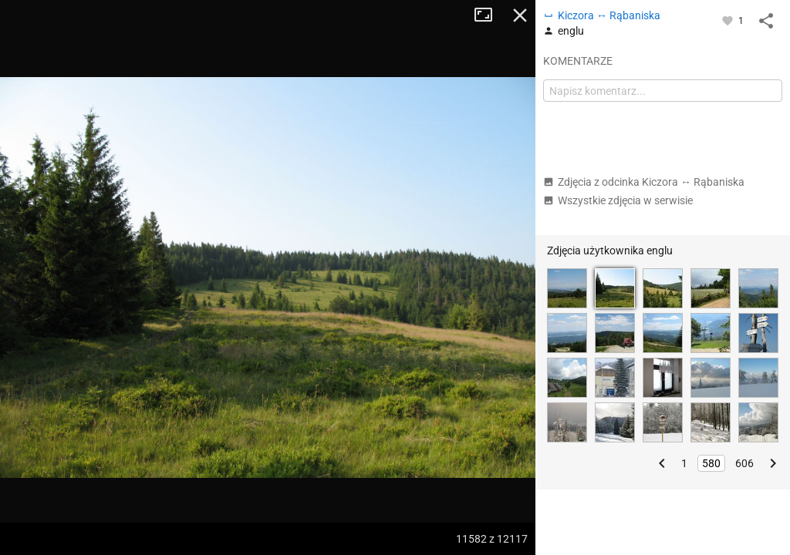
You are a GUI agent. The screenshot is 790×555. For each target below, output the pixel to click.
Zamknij (520, 15)
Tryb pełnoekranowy (489, 15)
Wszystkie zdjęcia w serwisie (618, 200)
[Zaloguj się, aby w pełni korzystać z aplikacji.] (728, 20)
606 (744, 463)
